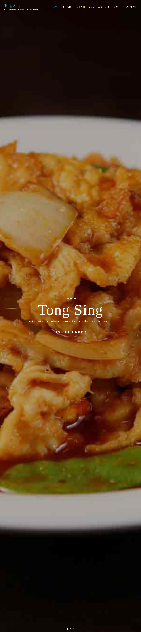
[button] (67, 628)
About (68, 7)
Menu (80, 7)
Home (55, 7)
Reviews (95, 7)
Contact (130, 7)
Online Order (70, 332)
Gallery (112, 7)
